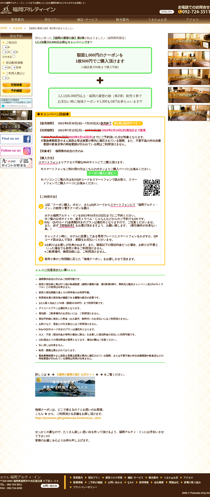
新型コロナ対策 (113, 477)
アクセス (192, 19)
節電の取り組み (192, 482)
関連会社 (174, 482)
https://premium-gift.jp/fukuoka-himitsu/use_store (68, 418)
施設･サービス (87, 19)
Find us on (10, 138)
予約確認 (16, 90)
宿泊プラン (53, 19)
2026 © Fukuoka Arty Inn (196, 493)
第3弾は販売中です (127, 123)
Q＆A (131, 482)
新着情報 (17, 28)
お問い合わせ (50, 485)
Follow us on (11, 150)
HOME (3, 28)
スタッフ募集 (11, 126)
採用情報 (144, 482)
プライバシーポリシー (85, 487)
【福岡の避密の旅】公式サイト (75, 374)
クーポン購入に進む (101, 173)
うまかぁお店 (157, 19)
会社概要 (159, 482)
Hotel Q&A (9, 114)
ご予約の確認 (95, 482)
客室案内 (17, 19)
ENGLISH (166, 11)
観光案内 (122, 19)
